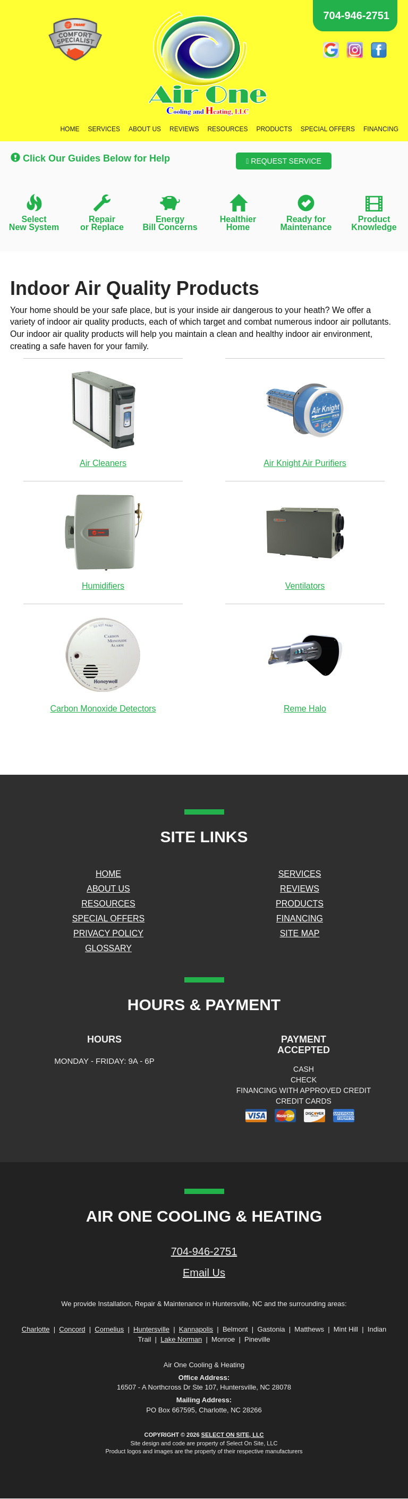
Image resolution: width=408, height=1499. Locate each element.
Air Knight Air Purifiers (305, 418)
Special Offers (328, 129)
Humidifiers (103, 541)
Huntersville (151, 1329)
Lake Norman (181, 1339)
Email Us (204, 1272)
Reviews (184, 129)
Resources (227, 129)
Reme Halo (305, 664)
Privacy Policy (108, 933)
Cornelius (109, 1329)
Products (274, 129)
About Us (145, 129)
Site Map (300, 933)
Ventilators (305, 541)
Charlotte (36, 1329)
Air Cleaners (103, 418)
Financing (380, 129)
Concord (72, 1329)
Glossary (108, 948)
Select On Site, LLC (232, 1435)
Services (104, 129)
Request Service (283, 161)
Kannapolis (196, 1329)
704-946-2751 (204, 1251)
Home (69, 129)
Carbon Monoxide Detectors (103, 664)
